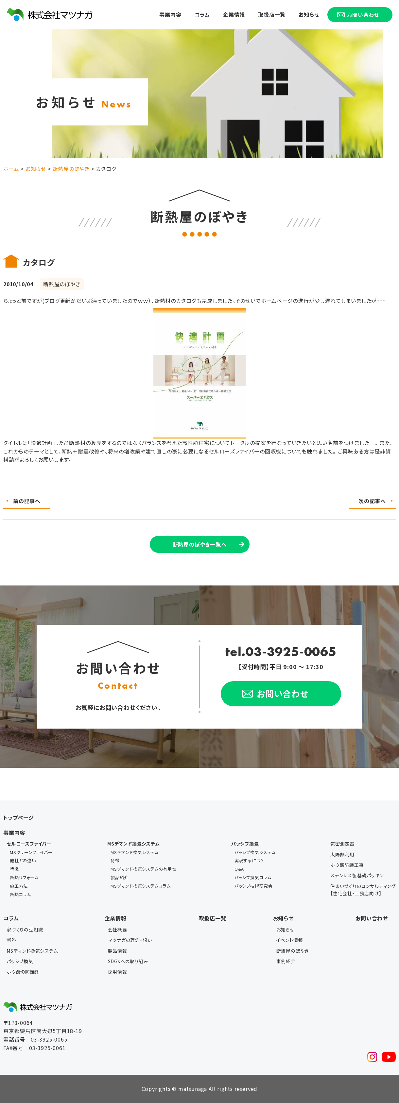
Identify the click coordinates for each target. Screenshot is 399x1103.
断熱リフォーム (24, 877)
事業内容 (170, 14)
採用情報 (117, 971)
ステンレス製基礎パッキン (357, 875)
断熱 (11, 940)
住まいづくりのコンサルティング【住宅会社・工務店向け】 (363, 890)
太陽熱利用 (342, 854)
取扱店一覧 (272, 14)
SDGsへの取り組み (128, 961)
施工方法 (19, 886)
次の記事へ (372, 501)
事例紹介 (286, 961)
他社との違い (23, 860)
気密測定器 (342, 843)
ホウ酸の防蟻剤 (23, 971)
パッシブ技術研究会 (253, 886)
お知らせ (309, 14)
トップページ (18, 817)
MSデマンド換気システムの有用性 (144, 869)
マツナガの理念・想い (130, 940)
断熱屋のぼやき (292, 950)
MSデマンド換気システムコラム (141, 886)
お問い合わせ (372, 918)
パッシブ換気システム (255, 852)
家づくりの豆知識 (25, 929)
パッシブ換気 (20, 961)
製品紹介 (120, 877)
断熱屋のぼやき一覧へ (200, 544)
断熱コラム (20, 894)
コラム (202, 14)
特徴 (14, 869)
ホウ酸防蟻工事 (347, 865)
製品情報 (117, 950)
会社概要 (117, 929)
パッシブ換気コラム (252, 877)
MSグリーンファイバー (31, 852)
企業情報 (234, 14)
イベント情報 (289, 940)
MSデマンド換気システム (135, 852)
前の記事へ (27, 501)
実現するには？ (249, 860)
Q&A (239, 869)
